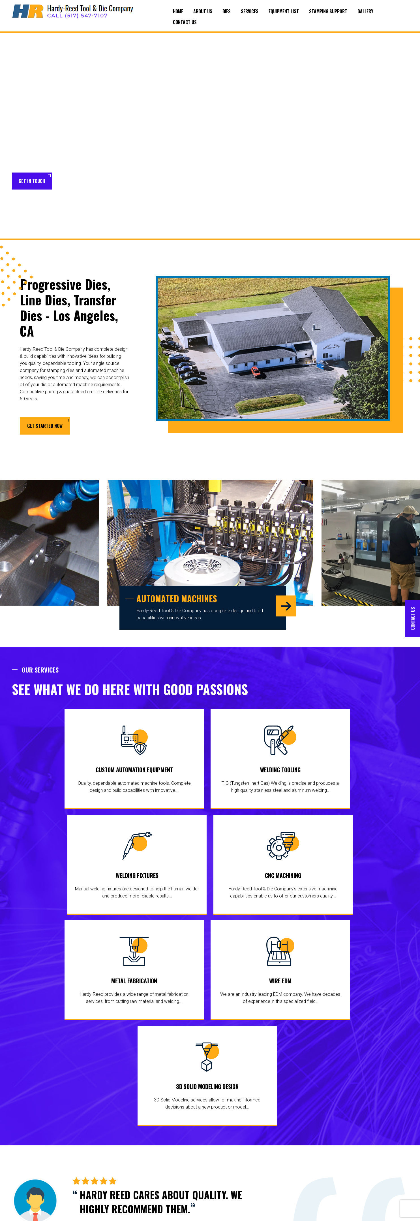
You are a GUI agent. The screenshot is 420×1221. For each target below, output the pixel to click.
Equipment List (284, 11)
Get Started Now (45, 426)
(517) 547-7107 (375, 1154)
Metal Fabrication (106, 885)
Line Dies (166, 1155)
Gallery (365, 11)
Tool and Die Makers (170, 1175)
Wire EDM (207, 885)
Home (178, 11)
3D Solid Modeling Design (307, 885)
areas (41, 1145)
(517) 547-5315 (369, 1164)
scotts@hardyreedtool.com (372, 1189)
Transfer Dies (171, 1164)
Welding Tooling (160, 771)
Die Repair (167, 1186)
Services (249, 11)
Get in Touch (32, 181)
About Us (202, 11)
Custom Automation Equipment (59, 771)
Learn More (77, 181)
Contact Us (185, 22)
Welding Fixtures (260, 771)
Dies (226, 11)
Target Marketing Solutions (384, 1212)
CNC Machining (361, 771)
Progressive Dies (174, 1147)
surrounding (23, 1145)
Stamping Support (328, 11)
